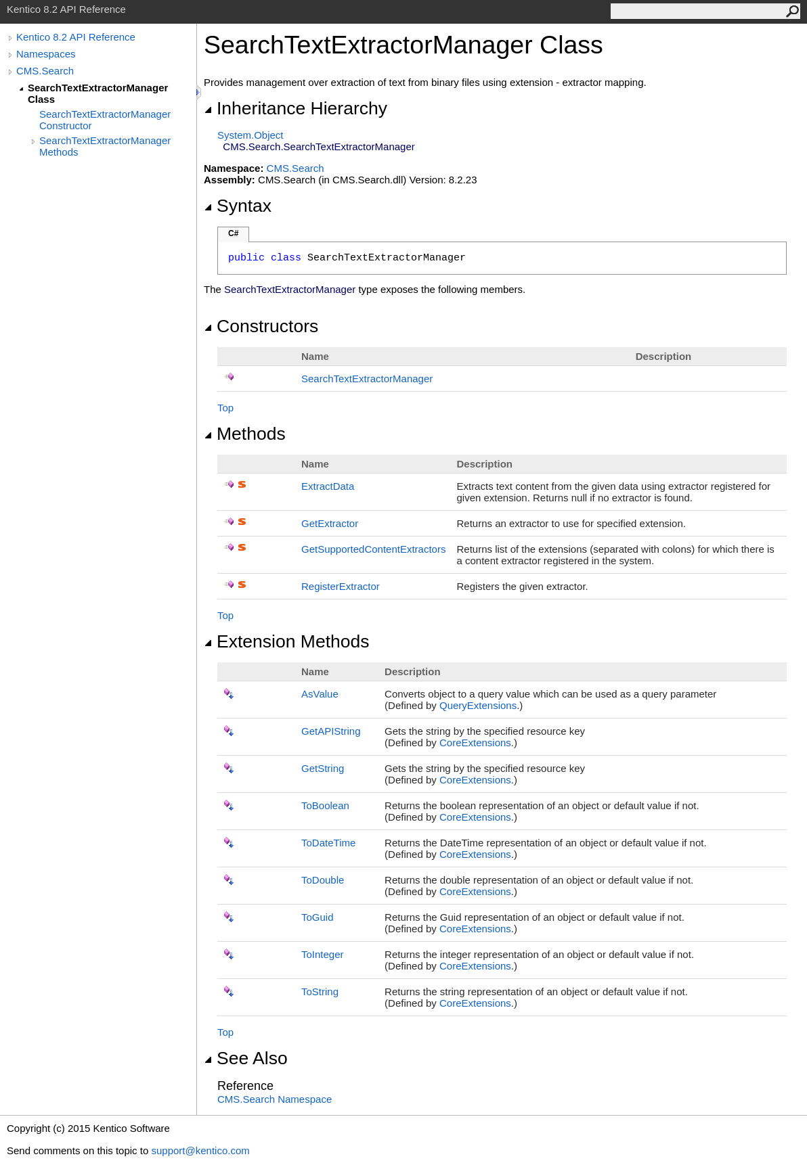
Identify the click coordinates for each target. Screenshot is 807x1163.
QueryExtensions (478, 705)
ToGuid (317, 917)
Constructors (261, 326)
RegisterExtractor (340, 586)
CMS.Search (45, 70)
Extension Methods (287, 641)
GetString (322, 768)
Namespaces (46, 54)
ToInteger (322, 954)
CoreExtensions (475, 742)
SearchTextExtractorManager (367, 378)
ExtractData (327, 486)
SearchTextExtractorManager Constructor (105, 119)
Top (225, 407)
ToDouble (322, 880)
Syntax (237, 206)
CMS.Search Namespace (274, 1099)
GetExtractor (329, 523)
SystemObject (250, 135)
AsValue (320, 694)
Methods (245, 434)
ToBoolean (325, 805)
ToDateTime (328, 842)
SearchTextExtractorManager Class (98, 93)
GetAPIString (331, 731)
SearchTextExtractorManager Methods (105, 146)
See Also (246, 1058)
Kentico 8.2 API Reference (75, 37)
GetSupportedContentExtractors (373, 549)
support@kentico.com (200, 1150)
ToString (320, 991)
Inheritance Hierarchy (295, 108)
